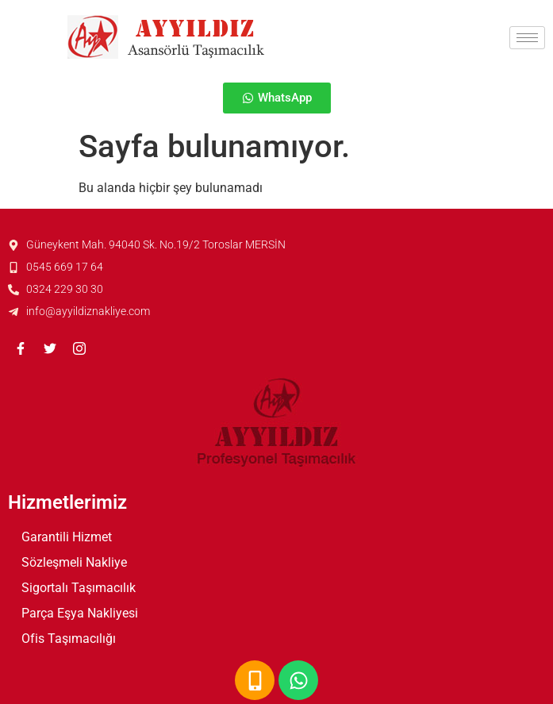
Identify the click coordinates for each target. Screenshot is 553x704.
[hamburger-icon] (527, 37)
